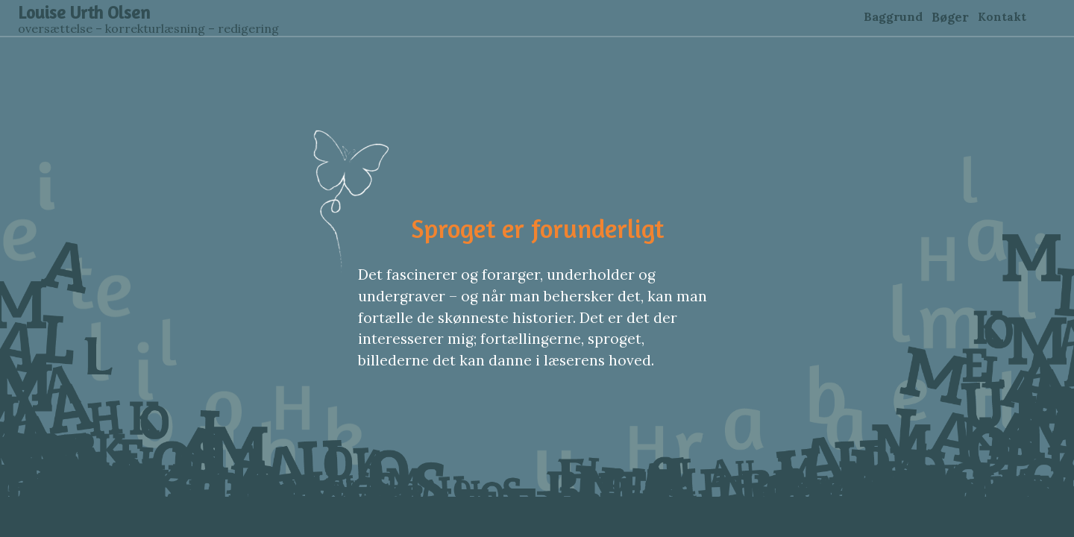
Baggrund (893, 16)
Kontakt (1002, 17)
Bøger (950, 17)
